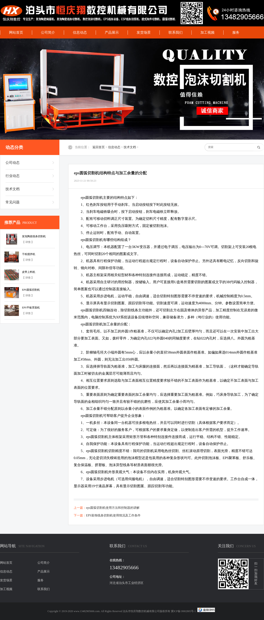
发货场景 (144, 32)
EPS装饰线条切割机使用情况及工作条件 (113, 515)
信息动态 (80, 32)
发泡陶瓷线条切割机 (34, 236)
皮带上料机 (28, 272)
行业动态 (13, 176)
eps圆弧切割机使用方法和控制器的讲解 (112, 507)
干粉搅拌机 (28, 254)
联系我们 (176, 32)
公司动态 (13, 162)
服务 (235, 32)
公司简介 (48, 32)
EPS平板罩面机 (31, 307)
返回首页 (98, 147)
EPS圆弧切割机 (31, 289)
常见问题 (13, 202)
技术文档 (130, 147)
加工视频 (207, 32)
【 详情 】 (28, 242)
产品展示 (112, 32)
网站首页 (16, 32)
